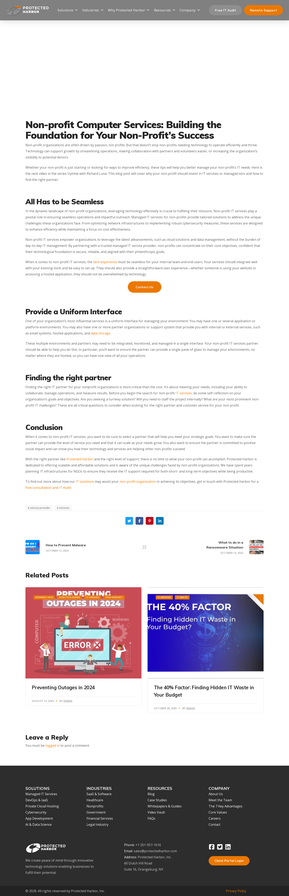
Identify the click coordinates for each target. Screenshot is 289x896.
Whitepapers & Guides (165, 806)
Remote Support (263, 10)
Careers (215, 818)
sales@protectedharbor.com (155, 851)
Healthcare (94, 800)
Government (96, 812)
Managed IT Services (41, 794)
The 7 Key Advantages (225, 806)
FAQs (151, 818)
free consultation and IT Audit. (48, 487)
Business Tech (44, 597)
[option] (83, 646)
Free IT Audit (225, 10)
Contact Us (145, 287)
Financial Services (99, 818)
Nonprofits (94, 806)
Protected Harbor (79, 459)
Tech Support (114, 597)
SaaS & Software (99, 794)
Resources (165, 10)
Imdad (190, 708)
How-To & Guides (69, 597)
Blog (151, 794)
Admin (67, 701)
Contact (214, 824)
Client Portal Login (229, 861)
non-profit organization (137, 481)
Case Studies (157, 800)
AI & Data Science (38, 824)
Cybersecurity (35, 812)
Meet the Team (220, 800)
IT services (183, 393)
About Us (216, 794)
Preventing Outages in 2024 (63, 687)
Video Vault (156, 812)
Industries (93, 10)
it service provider (39, 508)
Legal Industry (97, 824)
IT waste (182, 597)
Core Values (218, 812)
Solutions (68, 10)
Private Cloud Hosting (42, 806)
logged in (52, 745)
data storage (100, 333)
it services (63, 508)
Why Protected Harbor (129, 10)
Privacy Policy (236, 891)
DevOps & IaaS (36, 800)
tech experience (105, 262)
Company (190, 10)
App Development (39, 818)
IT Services (92, 597)
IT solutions (85, 481)
